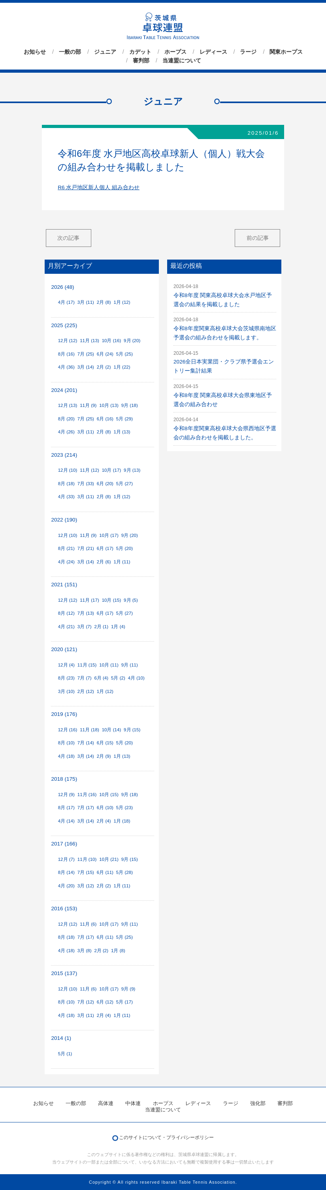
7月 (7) (84, 678)
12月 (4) (66, 665)
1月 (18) (121, 821)
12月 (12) (67, 340)
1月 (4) (118, 626)
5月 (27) (124, 483)
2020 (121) (64, 649)
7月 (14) (85, 742)
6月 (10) (105, 807)
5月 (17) (124, 1002)
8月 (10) (66, 742)
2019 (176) (64, 714)
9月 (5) (131, 600)
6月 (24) (105, 354)
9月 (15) (132, 729)
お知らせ (35, 52)
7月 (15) (85, 872)
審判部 (141, 60)
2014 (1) (61, 1038)
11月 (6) (88, 924)
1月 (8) (118, 950)
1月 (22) (121, 367)
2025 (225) (64, 325)
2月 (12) (85, 691)
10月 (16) (111, 340)
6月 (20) (105, 483)
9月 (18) (129, 405)
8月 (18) (66, 483)
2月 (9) (104, 756)
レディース (213, 52)
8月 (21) (66, 548)
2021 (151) (64, 584)
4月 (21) (66, 626)
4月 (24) (66, 561)
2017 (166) (64, 844)
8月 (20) (66, 418)
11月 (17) (89, 600)
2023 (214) (64, 455)
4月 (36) (66, 367)
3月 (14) (85, 367)
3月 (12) (85, 885)
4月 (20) (66, 885)
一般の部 (70, 52)
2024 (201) (64, 390)
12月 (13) (67, 405)
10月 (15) (111, 600)
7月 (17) (85, 807)
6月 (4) (101, 678)
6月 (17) (105, 548)
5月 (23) (124, 807)
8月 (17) (66, 807)
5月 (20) (124, 548)
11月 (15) (87, 665)
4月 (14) (66, 821)
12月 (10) (67, 470)
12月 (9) (66, 794)
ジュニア (105, 52)
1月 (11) (121, 561)
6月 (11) (105, 872)
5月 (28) (124, 872)
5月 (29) (124, 418)
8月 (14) (66, 872)
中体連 (133, 1103)
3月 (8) (84, 950)
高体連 (105, 1103)
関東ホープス (286, 52)
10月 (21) (109, 859)
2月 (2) (104, 367)
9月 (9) (128, 989)
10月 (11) (109, 665)
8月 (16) (66, 354)
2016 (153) (64, 908)
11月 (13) (89, 340)
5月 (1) (65, 1053)
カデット (140, 52)
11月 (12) (89, 470)
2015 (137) (64, 973)
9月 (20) (132, 340)
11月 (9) (88, 405)
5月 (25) (124, 354)
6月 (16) (105, 418)
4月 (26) (66, 431)
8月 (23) (66, 678)
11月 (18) (89, 729)
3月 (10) (66, 691)
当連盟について (181, 60)
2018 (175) (64, 779)
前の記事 (258, 238)
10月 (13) (109, 405)
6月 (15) (105, 742)
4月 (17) (66, 302)
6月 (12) (105, 1002)
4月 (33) (66, 496)
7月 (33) (85, 483)
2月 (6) (104, 561)
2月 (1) (101, 626)
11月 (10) (87, 859)
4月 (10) (136, 678)
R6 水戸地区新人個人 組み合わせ (98, 187)
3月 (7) (84, 626)
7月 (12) (85, 1002)
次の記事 (68, 238)
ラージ (248, 52)
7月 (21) (85, 548)
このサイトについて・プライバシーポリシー (166, 1137)
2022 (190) (64, 520)
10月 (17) (111, 470)
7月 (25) (85, 354)
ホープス (175, 52)
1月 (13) (121, 431)
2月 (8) (104, 302)
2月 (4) (104, 821)
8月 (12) (66, 613)
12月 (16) (67, 729)
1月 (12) (121, 302)
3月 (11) (85, 302)
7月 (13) (85, 613)
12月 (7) (66, 859)
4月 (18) (66, 756)
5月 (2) (118, 678)
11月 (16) (87, 794)
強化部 (258, 1103)
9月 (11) (129, 665)
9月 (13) (132, 470)
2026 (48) (62, 287)
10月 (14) (111, 729)
